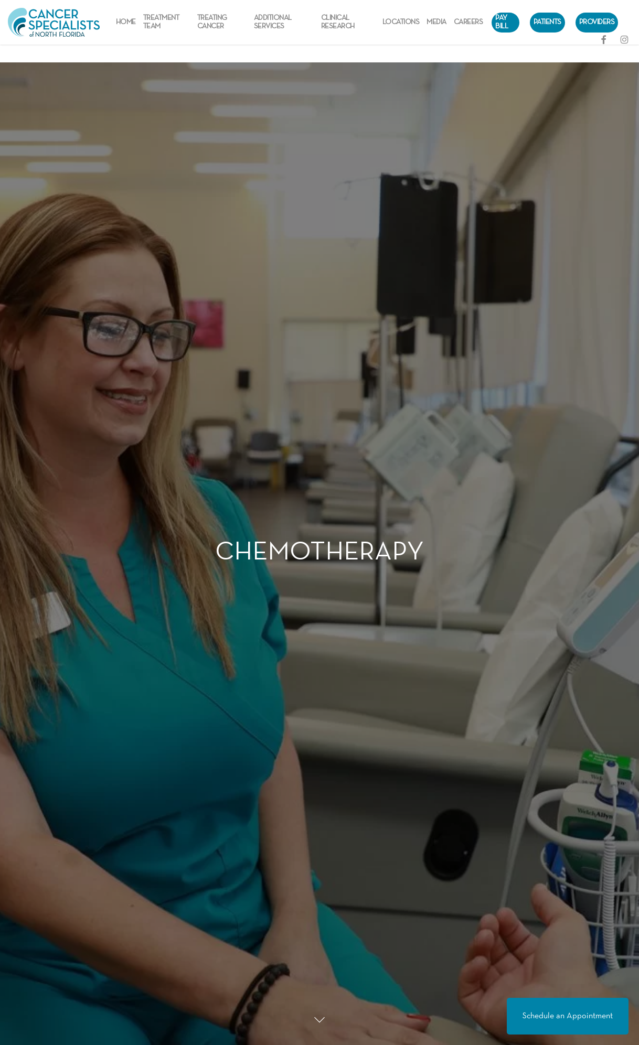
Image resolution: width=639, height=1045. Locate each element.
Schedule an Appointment (568, 1016)
